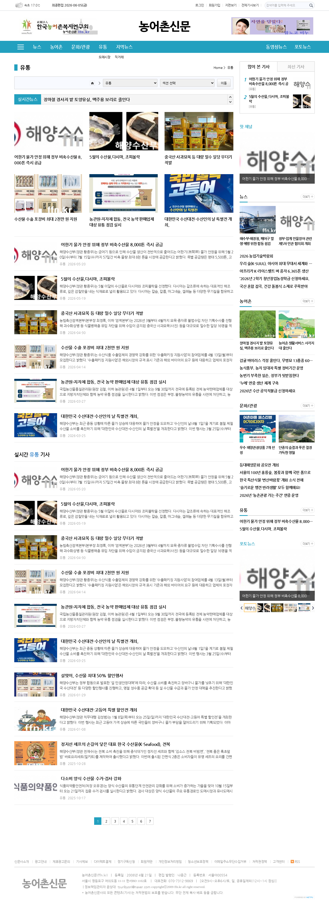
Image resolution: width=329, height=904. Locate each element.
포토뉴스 (302, 46)
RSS (295, 861)
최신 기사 (295, 66)
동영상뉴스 (276, 46)
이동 (224, 83)
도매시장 (104, 57)
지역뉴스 (124, 46)
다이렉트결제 (102, 861)
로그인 (199, 5)
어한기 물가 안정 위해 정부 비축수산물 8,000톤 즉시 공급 (112, 244)
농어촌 (56, 46)
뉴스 (37, 46)
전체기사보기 (250, 5)
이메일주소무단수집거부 (230, 861)
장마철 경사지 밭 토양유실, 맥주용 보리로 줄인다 (87, 99)
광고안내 (40, 861)
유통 (103, 46)
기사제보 (82, 861)
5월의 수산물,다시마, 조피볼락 (88, 278)
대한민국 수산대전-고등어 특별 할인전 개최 (99, 709)
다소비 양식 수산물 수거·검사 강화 (91, 778)
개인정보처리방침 (170, 861)
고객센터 (278, 861)
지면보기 (231, 5)
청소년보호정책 (198, 861)
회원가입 (214, 5)
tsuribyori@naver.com (134, 887)
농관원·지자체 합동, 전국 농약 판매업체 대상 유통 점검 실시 (113, 381)
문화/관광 (80, 46)
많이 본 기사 (258, 66)
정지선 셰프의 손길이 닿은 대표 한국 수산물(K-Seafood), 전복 (115, 744)
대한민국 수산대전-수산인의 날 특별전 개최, (99, 416)
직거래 (119, 57)
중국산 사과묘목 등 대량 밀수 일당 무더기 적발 (102, 313)
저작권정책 (259, 861)
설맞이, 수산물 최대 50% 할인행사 (92, 675)
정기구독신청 (126, 861)
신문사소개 (21, 861)
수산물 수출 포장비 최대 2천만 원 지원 (95, 347)
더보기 (306, 196)
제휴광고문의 (61, 861)
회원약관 (146, 861)
